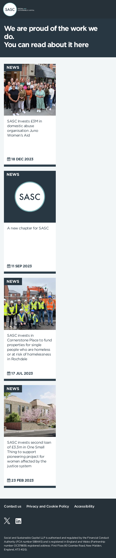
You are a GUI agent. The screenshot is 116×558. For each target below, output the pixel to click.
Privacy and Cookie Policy (47, 506)
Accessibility (84, 506)
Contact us (12, 506)
